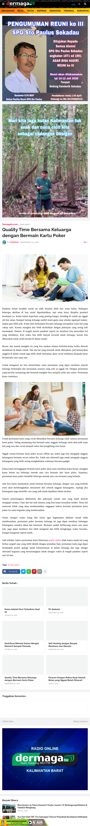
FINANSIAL (69, 11)
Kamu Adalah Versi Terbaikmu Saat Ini (22, 610)
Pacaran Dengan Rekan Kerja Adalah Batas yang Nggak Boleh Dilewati (66, 679)
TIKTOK (30, 11)
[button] (3, 4)
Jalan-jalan (25, 224)
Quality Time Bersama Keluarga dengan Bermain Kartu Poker (21, 679)
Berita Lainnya (79, 721)
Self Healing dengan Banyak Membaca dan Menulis (62, 644)
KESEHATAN (55, 11)
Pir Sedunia (54, 609)
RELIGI (20, 11)
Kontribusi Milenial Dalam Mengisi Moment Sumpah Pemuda (22, 644)
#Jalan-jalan (13, 565)
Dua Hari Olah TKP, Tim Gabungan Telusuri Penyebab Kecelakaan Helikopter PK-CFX (52, 818)
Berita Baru (9, 721)
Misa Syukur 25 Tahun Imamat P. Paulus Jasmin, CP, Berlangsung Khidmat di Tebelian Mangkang (52, 806)
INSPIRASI (41, 11)
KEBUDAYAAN (7, 11)
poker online (55, 540)
